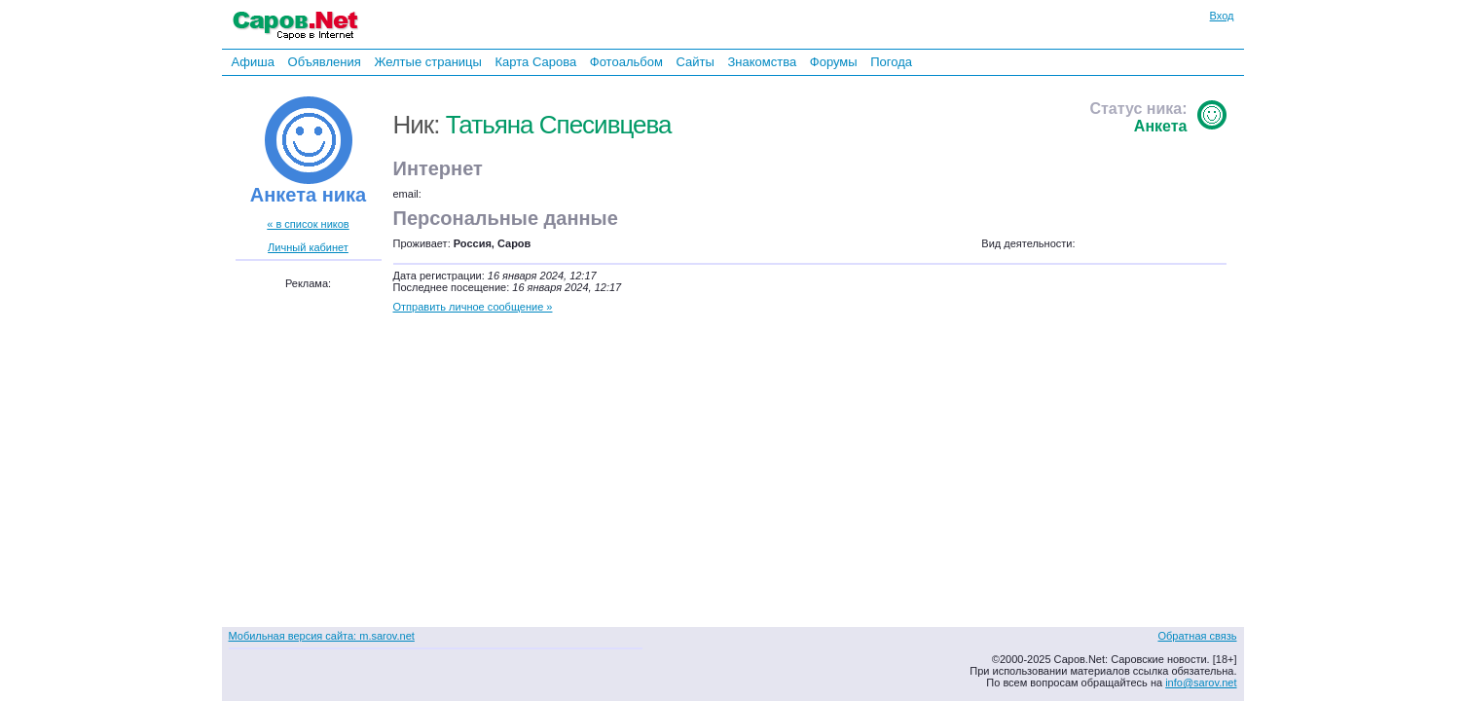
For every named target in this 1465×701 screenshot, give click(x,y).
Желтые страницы (428, 62)
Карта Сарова (536, 62)
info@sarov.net (1200, 682)
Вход (1222, 15)
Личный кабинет (308, 247)
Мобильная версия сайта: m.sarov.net (322, 636)
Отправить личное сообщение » (473, 307)
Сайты (695, 62)
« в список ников (307, 224)
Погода (891, 62)
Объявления (324, 62)
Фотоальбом (626, 62)
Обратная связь (1196, 636)
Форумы (834, 62)
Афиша (253, 62)
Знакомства (761, 62)
